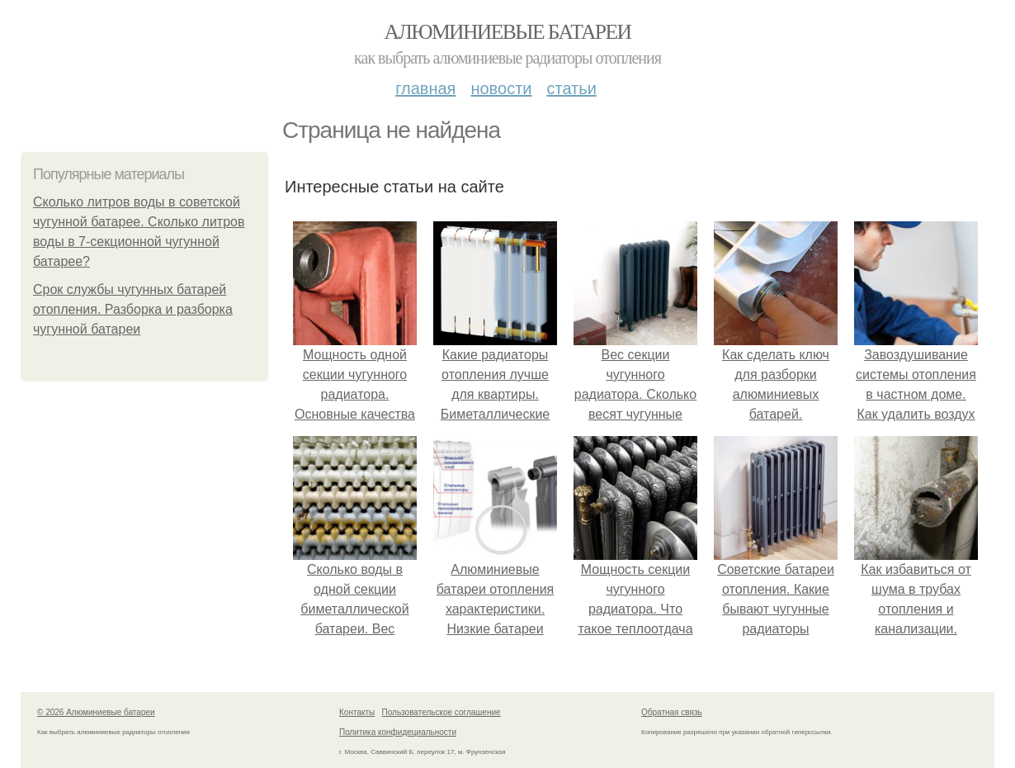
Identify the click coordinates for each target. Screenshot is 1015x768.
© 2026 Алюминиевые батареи (96, 712)
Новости (500, 88)
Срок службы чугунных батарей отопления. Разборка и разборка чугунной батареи (133, 309)
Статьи (571, 88)
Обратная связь (671, 712)
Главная (425, 88)
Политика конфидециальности (397, 732)
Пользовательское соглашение (441, 712)
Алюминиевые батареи (508, 32)
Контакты (357, 712)
